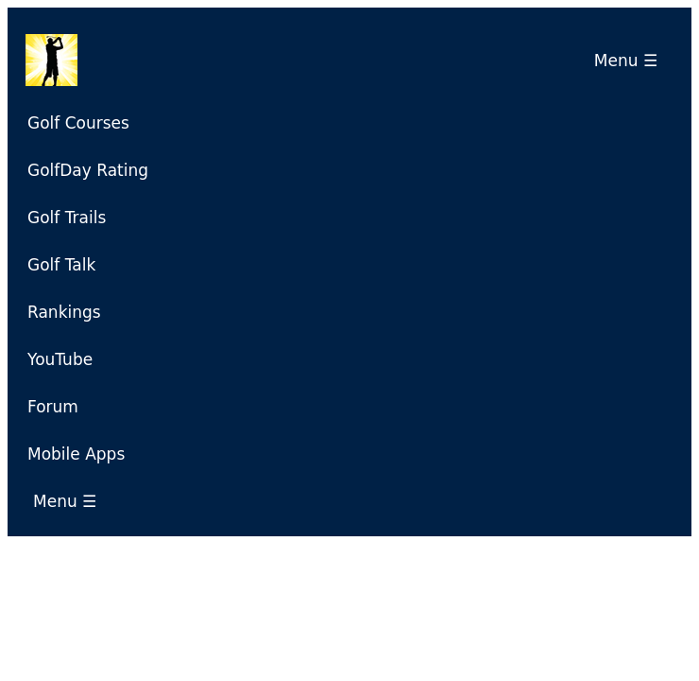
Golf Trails (66, 217)
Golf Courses (78, 123)
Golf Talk (61, 264)
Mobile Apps (76, 454)
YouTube (60, 359)
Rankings (64, 312)
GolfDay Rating (87, 170)
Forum (52, 406)
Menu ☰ (631, 60)
